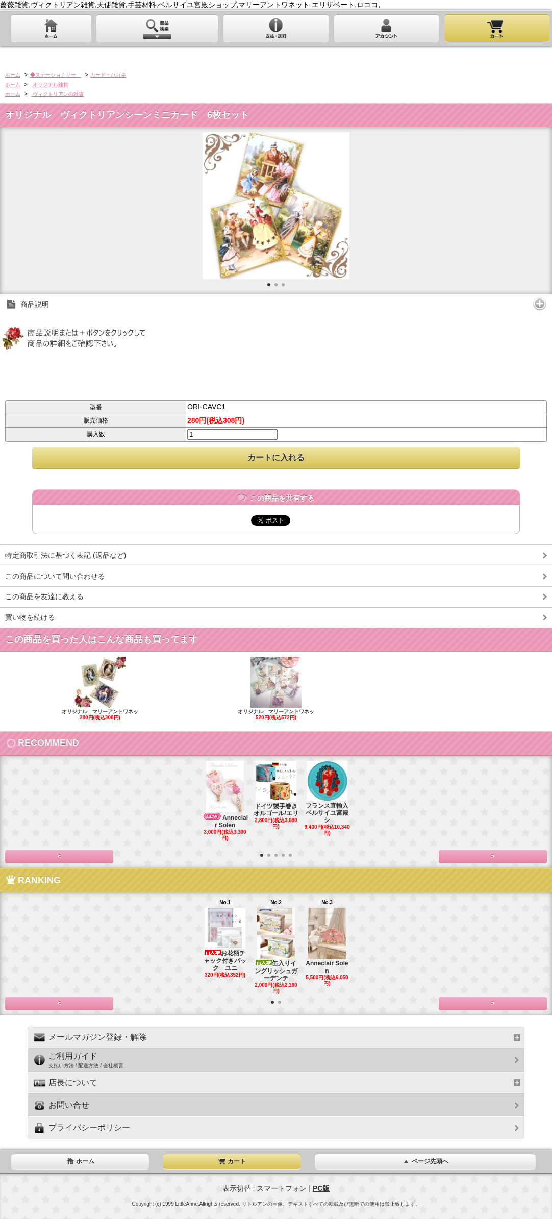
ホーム (12, 75)
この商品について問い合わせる (55, 576)
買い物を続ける (30, 617)
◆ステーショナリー (55, 75)
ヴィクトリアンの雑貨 (57, 94)
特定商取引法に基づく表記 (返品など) (65, 555)
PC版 (321, 1188)
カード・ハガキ (108, 75)
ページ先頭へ (425, 1161)
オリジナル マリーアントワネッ (100, 689)
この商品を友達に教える (44, 596)
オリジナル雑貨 (49, 84)
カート (231, 1161)
